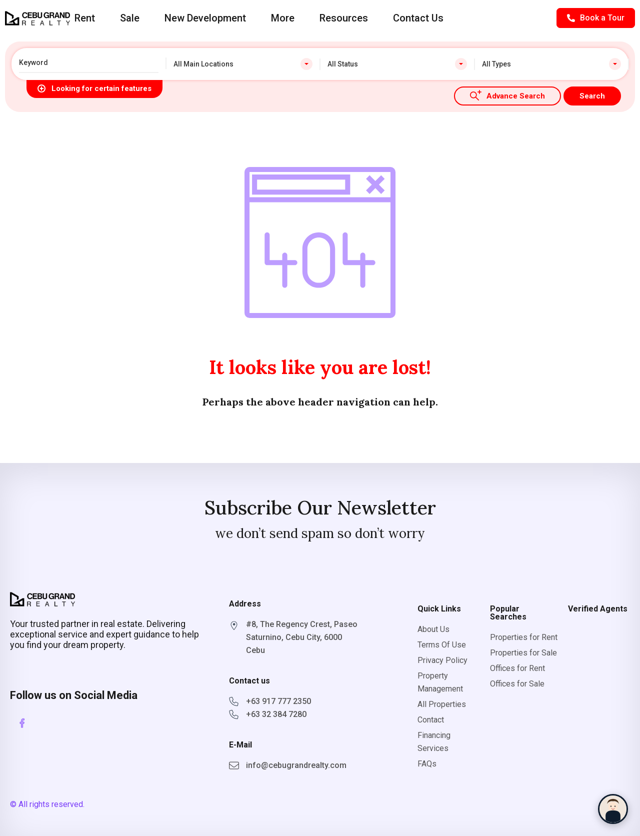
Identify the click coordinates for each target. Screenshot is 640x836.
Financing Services (434, 741)
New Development (205, 18)
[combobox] (243, 64)
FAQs (427, 763)
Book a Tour (595, 17)
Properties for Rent (524, 637)
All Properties (442, 704)
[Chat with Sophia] (613, 809)
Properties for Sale (523, 653)
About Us (434, 629)
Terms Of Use (442, 645)
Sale (130, 18)
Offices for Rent (517, 668)
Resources (344, 18)
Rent (84, 18)
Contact (431, 719)
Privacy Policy (443, 660)
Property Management (440, 682)
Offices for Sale (517, 683)
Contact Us (418, 18)
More (282, 18)
